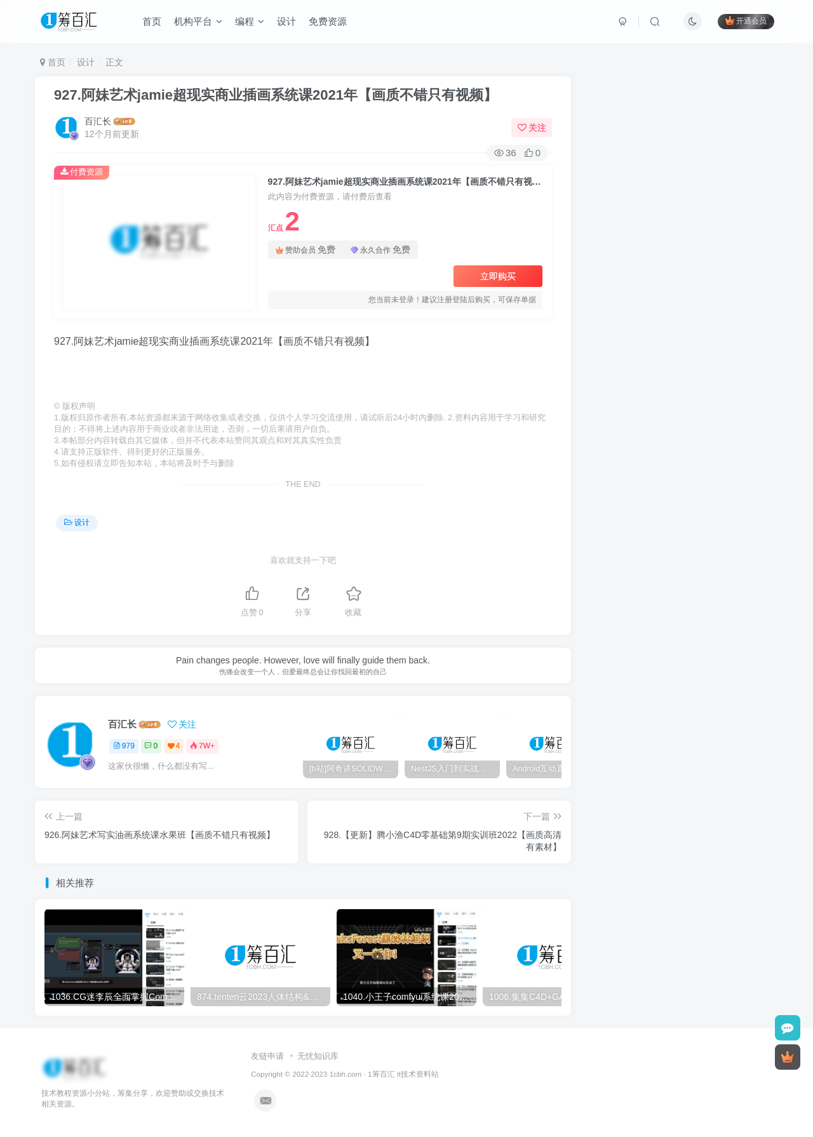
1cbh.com (346, 1074)
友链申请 (267, 1056)
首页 (151, 21)
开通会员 (746, 20)
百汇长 (97, 121)
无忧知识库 (318, 1056)
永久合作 (380, 249)
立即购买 (498, 276)
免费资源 (328, 21)
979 (124, 745)
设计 (286, 21)
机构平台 (198, 21)
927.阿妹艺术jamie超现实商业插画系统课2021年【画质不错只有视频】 (275, 95)
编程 (249, 21)
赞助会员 (305, 249)
